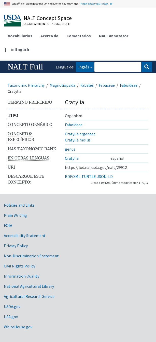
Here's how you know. (95, 4)
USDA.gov (12, 306)
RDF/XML (72, 176)
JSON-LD (105, 176)
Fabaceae (107, 85)
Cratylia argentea (80, 133)
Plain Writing (15, 215)
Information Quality (21, 276)
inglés (82, 66)
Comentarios (78, 35)
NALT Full (25, 66)
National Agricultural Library (29, 286)
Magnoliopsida (62, 85)
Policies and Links (19, 205)
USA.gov (11, 316)
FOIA (8, 225)
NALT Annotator (113, 35)
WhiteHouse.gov (18, 326)
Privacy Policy (16, 245)
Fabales (87, 85)
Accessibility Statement (25, 235)
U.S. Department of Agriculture (47, 24)
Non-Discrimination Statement (31, 255)
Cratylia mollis (78, 139)
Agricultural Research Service (29, 296)
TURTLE (88, 176)
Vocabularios (20, 35)
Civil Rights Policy (19, 265)
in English (20, 49)
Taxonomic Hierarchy (26, 85)
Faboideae (128, 85)
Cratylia (72, 158)
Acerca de (49, 35)
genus (70, 149)
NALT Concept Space (48, 18)
